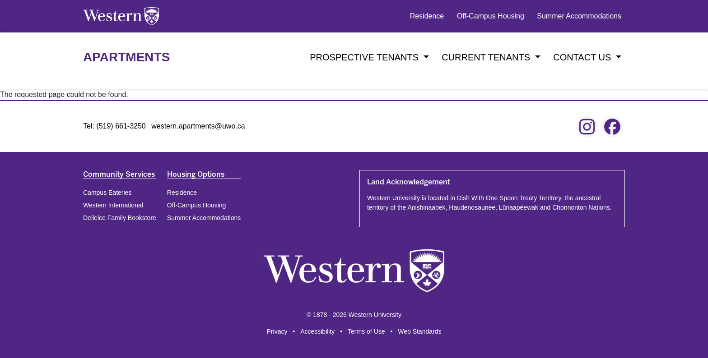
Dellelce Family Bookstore (119, 217)
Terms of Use (366, 331)
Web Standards (419, 331)
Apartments (126, 57)
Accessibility (317, 331)
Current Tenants (487, 57)
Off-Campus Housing (490, 16)
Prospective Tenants (365, 57)
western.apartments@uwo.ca (198, 126)
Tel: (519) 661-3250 (114, 126)
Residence (427, 16)
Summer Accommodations (579, 16)
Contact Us (583, 57)
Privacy (277, 331)
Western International (113, 205)
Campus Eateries (107, 192)
